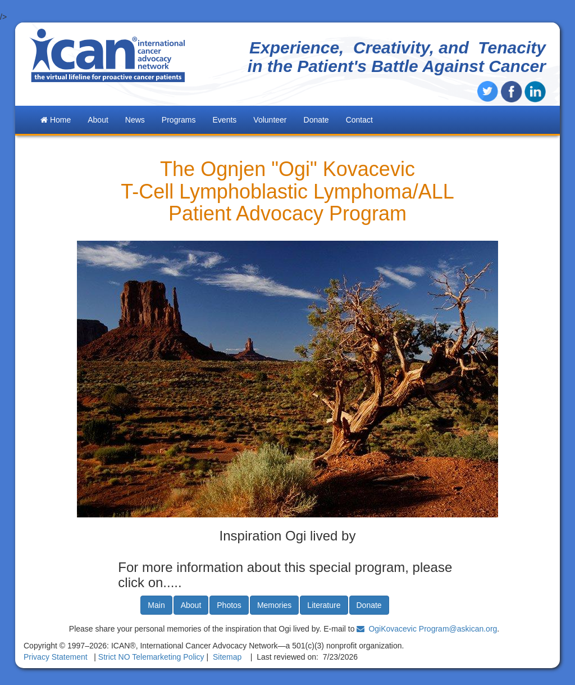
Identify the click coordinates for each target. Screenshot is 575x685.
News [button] (135, 119)
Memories (274, 605)
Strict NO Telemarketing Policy (151, 656)
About (191, 605)
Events (225, 119)
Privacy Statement (56, 656)
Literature (323, 605)
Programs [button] (179, 119)
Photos (229, 605)
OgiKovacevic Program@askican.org (432, 628)
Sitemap (227, 656)
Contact (359, 119)
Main (156, 605)
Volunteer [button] (269, 119)
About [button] (98, 119)
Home (55, 119)
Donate (316, 119)
